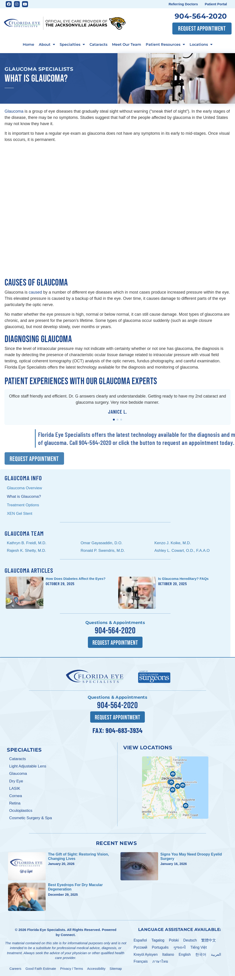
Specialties (72, 44)
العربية (216, 954)
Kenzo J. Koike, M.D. (172, 543)
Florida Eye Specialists (46, 930)
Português (160, 947)
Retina (14, 803)
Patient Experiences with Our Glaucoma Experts (81, 381)
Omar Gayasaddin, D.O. (101, 543)
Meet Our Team (126, 44)
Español (140, 940)
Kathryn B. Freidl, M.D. (26, 543)
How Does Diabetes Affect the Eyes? (75, 579)
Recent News (116, 843)
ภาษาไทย (160, 961)
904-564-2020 (201, 16)
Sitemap (115, 968)
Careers (15, 968)
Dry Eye (16, 781)
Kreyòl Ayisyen (146, 954)
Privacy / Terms (71, 968)
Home (28, 44)
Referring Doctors (183, 4)
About (47, 44)
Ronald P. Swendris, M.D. (103, 550)
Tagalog (157, 940)
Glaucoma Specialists (39, 69)
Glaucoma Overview (24, 488)
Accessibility (96, 968)
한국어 (200, 954)
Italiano (168, 954)
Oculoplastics (20, 810)
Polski (174, 940)
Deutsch (190, 940)
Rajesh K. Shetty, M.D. (26, 550)
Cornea (15, 795)
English (184, 954)
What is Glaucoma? (24, 497)
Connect (68, 934)
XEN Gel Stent (19, 513)
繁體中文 (208, 940)
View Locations (147, 747)
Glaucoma (14, 111)
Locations (201, 44)
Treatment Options (23, 505)
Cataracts (98, 44)
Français (141, 961)
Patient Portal (216, 4)
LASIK (14, 788)
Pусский (140, 947)
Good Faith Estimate (40, 968)
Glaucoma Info (23, 478)
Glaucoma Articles (29, 570)
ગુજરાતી (179, 947)
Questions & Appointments (115, 622)
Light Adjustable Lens (27, 766)
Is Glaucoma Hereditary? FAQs (183, 579)
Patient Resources (165, 44)
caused (35, 292)
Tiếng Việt (198, 947)
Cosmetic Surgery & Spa (30, 818)
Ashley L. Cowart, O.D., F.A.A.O (183, 550)
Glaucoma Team (24, 533)
